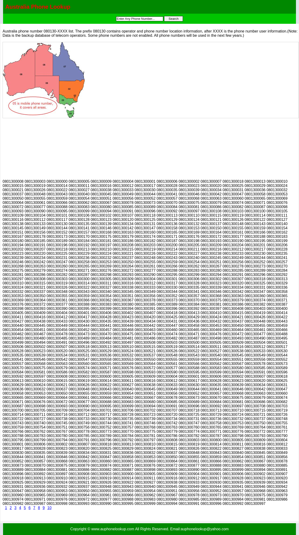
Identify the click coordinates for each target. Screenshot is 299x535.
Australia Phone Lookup (37, 7)
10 (49, 508)
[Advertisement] (38, 147)
